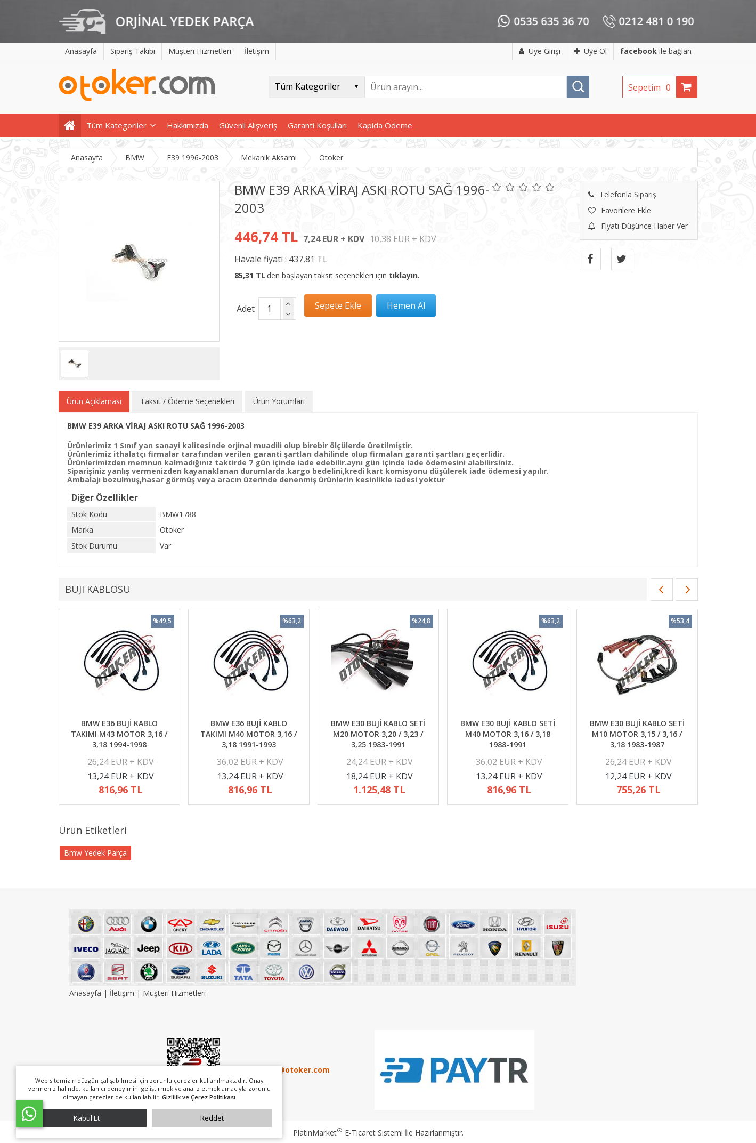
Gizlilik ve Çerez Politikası (198, 1097)
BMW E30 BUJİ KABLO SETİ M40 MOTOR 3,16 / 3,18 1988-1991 (507, 733)
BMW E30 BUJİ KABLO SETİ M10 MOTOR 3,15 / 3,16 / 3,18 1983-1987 (637, 733)
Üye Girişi (539, 51)
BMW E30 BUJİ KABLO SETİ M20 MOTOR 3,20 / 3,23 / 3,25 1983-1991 (378, 733)
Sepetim (652, 87)
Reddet (212, 1118)
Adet (246, 309)
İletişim (122, 993)
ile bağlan (656, 51)
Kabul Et (87, 1118)
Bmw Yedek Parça (95, 853)
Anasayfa (86, 993)
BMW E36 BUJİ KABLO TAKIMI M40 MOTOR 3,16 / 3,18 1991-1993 (248, 733)
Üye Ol (590, 51)
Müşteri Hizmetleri (174, 993)
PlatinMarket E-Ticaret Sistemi (348, 1133)
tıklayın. (404, 275)
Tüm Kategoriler (116, 125)
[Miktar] (269, 308)
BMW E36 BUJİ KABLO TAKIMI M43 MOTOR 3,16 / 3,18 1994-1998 (119, 733)
